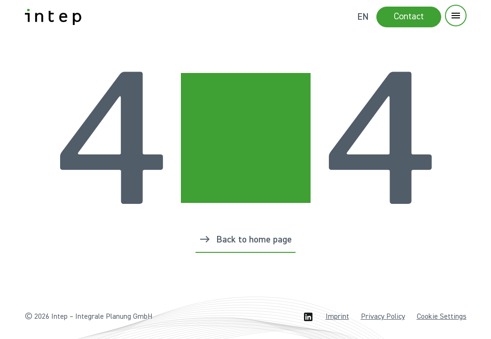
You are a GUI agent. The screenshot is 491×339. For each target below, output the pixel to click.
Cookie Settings (442, 317)
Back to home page (254, 239)
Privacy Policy (383, 317)
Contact (409, 16)
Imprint (337, 317)
